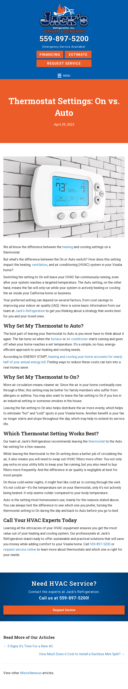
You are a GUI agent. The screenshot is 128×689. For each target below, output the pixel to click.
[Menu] (64, 75)
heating (67, 247)
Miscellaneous (31, 673)
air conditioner (77, 339)
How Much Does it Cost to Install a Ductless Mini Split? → (82, 654)
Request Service (64, 63)
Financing (50, 55)
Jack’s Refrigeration (30, 311)
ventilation (39, 265)
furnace (56, 339)
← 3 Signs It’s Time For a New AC (28, 646)
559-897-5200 (64, 38)
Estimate (78, 55)
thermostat (96, 441)
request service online (19, 549)
